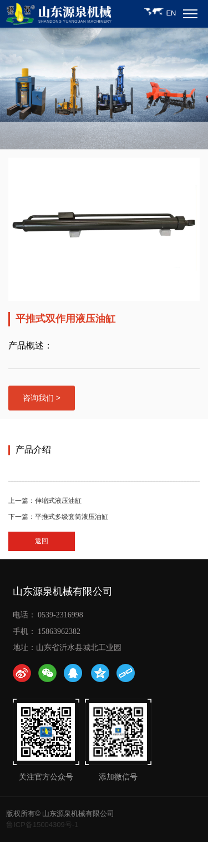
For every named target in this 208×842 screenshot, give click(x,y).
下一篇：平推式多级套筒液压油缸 (58, 517)
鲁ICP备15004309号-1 (42, 824)
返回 (41, 541)
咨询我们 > (41, 397)
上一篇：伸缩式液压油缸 (45, 501)
